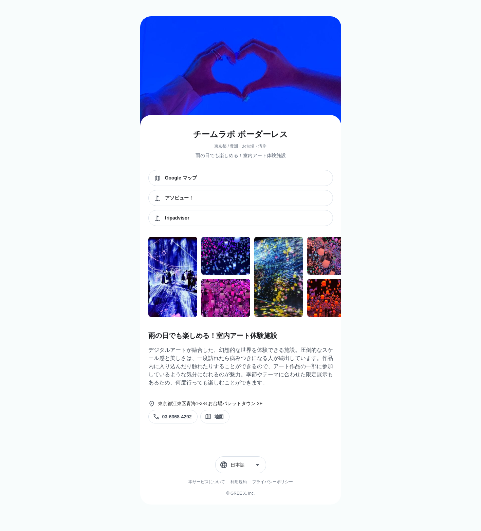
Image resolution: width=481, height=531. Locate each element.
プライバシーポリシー (272, 481)
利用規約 (238, 481)
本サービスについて (206, 481)
